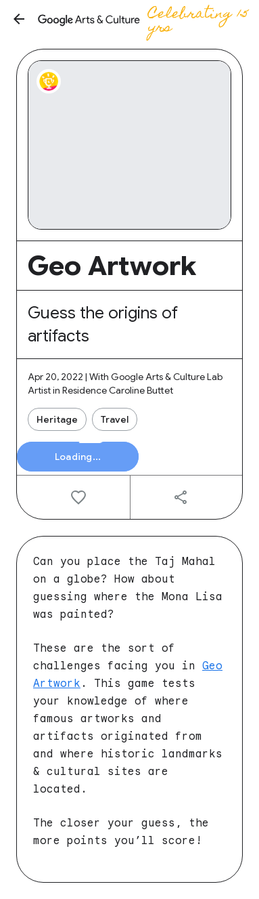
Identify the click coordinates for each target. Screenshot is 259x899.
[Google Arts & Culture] (146, 19)
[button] (19, 19)
